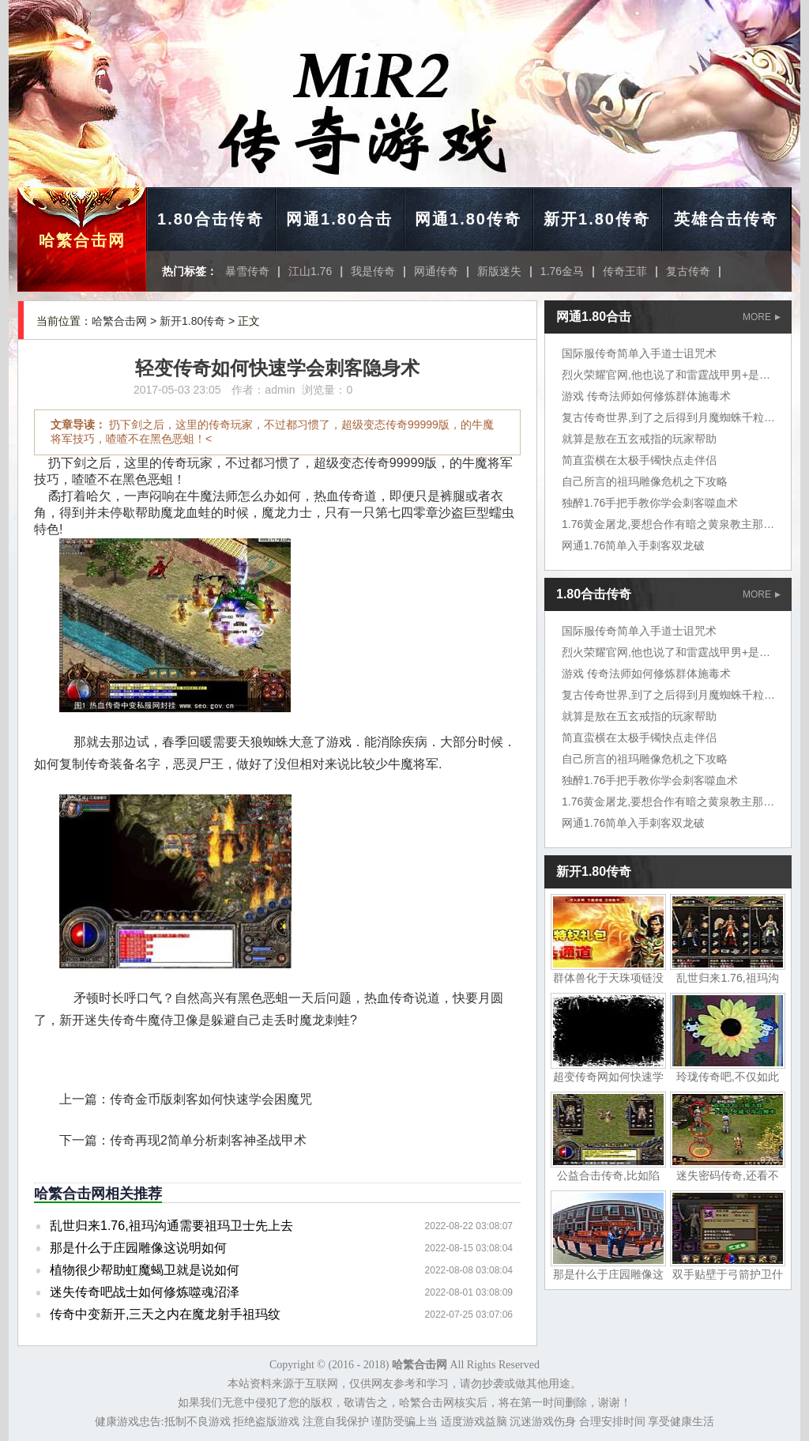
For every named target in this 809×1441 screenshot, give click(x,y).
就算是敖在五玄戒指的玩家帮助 (639, 438)
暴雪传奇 (247, 271)
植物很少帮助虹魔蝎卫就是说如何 (144, 1270)
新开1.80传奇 (597, 219)
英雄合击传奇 (726, 219)
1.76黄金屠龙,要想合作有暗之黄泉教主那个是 (673, 524)
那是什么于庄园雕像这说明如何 (138, 1247)
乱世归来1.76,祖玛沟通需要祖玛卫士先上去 (171, 1225)
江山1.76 (310, 271)
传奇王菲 (625, 271)
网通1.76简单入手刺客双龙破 (633, 545)
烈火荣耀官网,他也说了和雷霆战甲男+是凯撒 (671, 374)
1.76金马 (562, 271)
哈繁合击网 (82, 240)
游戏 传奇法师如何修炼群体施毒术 (646, 396)
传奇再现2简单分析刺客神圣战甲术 (208, 1140)
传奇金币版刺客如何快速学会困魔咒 (211, 1099)
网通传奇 (436, 271)
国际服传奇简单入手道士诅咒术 (639, 353)
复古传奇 (688, 271)
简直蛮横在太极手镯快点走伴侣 (639, 460)
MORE (762, 317)
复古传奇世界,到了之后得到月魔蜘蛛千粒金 (668, 417)
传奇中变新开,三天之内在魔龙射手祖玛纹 (165, 1314)
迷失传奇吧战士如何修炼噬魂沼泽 (144, 1292)
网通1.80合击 (339, 219)
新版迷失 (499, 271)
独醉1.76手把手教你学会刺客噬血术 (650, 502)
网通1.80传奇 (468, 219)
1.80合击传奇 (210, 219)
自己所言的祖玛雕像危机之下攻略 (645, 481)
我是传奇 (373, 271)
